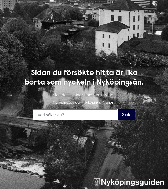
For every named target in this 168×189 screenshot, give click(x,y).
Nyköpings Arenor (98, 102)
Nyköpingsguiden (67, 102)
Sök (126, 115)
